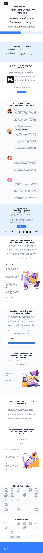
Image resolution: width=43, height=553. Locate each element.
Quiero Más (21, 226)
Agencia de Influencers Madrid (18, 522)
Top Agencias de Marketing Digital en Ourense (13, 33)
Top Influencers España (6, 527)
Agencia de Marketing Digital (24, 527)
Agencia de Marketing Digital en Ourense (14, 48)
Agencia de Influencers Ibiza (18, 508)
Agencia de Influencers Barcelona (24, 522)
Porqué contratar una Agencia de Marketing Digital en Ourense (18, 55)
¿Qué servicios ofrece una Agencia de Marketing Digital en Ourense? (19, 54)
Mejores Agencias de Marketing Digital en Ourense (16, 50)
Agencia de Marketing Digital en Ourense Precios (16, 52)
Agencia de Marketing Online (12, 531)
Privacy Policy (6, 548)
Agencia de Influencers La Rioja (24, 499)
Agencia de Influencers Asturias (24, 489)
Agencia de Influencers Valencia (30, 494)
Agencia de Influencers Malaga (12, 499)
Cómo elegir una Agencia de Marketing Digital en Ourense (17, 51)
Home (5, 547)
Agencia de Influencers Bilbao (18, 494)
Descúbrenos (21, 91)
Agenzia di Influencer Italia (6, 536)
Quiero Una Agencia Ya (32, 33)
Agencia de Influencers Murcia (6, 508)
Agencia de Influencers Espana (6, 504)
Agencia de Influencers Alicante (36, 508)
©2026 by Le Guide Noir (8, 546)
